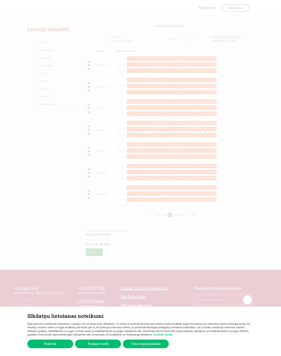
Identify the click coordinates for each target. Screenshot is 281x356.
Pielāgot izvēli (98, 344)
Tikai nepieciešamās (146, 344)
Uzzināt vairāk (163, 334)
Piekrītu (50, 344)
